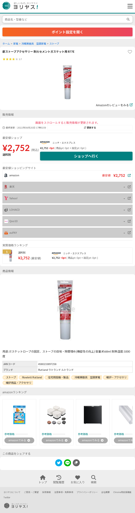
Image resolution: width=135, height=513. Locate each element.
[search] (128, 19)
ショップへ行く (86, 156)
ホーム (6, 43)
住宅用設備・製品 (58, 377)
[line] (67, 464)
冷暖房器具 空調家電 (33, 43)
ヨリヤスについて (12, 492)
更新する (90, 127)
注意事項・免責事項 (63, 492)
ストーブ (54, 43)
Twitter (7, 497)
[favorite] (130, 51)
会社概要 (105, 492)
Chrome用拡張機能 (122, 492)
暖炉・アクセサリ (116, 377)
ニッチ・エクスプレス (64, 142)
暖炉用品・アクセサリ (18, 382)
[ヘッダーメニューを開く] (129, 6)
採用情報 (46, 492)
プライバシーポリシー (87, 492)
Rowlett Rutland (32, 377)
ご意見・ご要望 (31, 492)
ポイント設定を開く (67, 32)
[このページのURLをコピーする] (76, 463)
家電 (15, 43)
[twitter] (58, 464)
